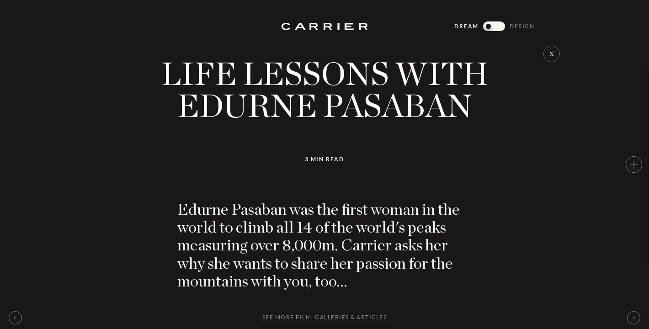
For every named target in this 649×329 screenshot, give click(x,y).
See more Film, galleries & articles (324, 317)
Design (522, 26)
